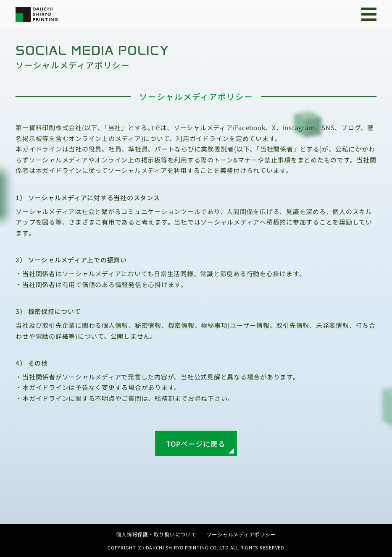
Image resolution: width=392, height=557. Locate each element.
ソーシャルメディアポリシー (241, 534)
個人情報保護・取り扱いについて (156, 534)
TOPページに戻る (196, 444)
